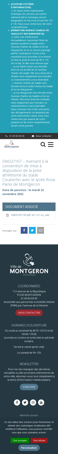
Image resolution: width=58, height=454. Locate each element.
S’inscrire (29, 386)
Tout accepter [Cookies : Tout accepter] (20, 440)
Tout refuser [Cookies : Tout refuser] (39, 440)
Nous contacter (41, 135)
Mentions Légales (29, 415)
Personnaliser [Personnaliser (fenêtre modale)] (29, 447)
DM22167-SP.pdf (27, 215)
